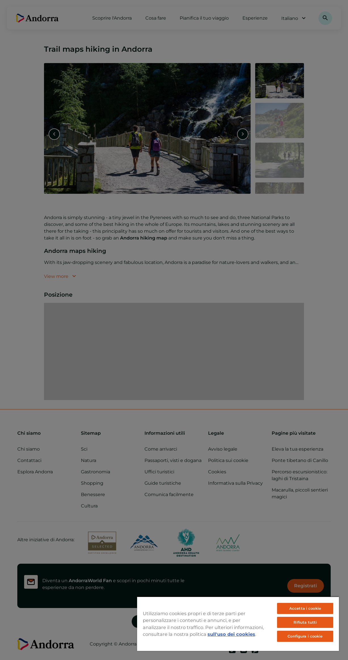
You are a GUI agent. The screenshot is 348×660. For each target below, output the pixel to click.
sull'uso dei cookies (231, 634)
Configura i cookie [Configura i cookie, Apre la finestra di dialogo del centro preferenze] (305, 636)
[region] (238, 623)
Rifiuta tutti (305, 622)
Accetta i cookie (305, 608)
